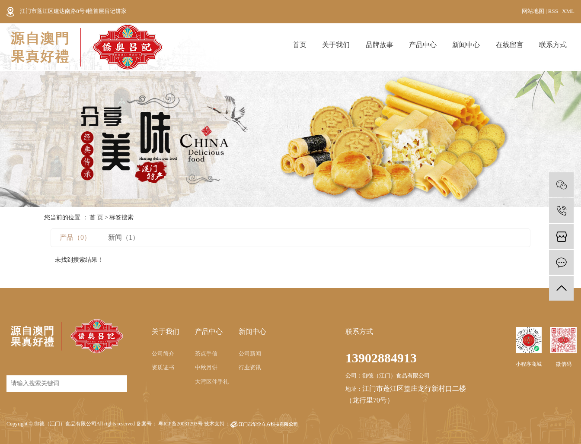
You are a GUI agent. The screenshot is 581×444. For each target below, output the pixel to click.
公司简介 (163, 353)
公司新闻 (250, 353)
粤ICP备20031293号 (180, 424)
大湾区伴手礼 (212, 381)
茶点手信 (206, 353)
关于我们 (336, 44)
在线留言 (510, 44)
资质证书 (163, 367)
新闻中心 (466, 44)
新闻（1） (123, 237)
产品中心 (423, 44)
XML (568, 11)
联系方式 (553, 44)
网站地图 (534, 11)
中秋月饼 (206, 367)
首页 (299, 44)
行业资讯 (250, 367)
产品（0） (75, 237)
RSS (553, 11)
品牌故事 (379, 44)
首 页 (96, 217)
